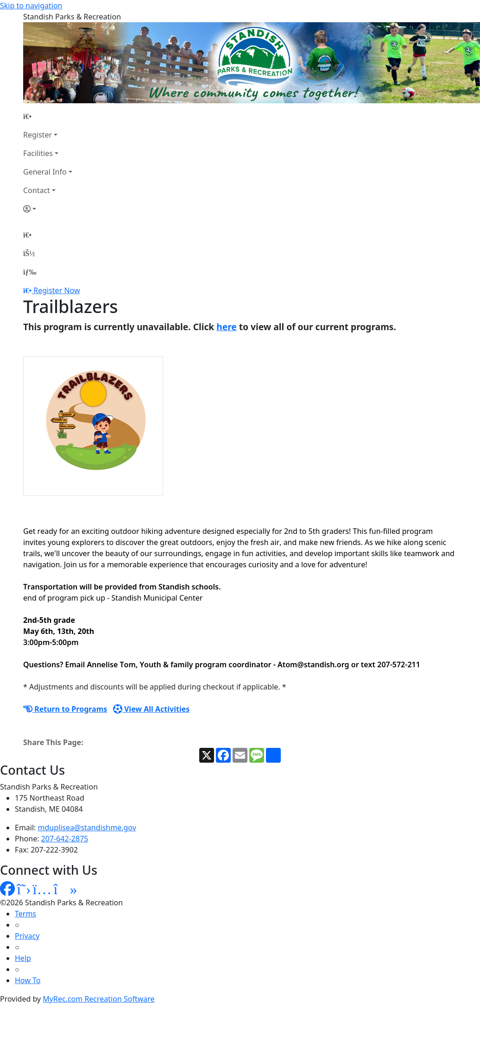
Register (37, 135)
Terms (25, 914)
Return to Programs (65, 709)
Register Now (56, 290)
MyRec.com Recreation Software (98, 999)
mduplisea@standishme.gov (87, 827)
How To (27, 980)
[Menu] (29, 272)
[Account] (47, 209)
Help (23, 958)
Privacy (27, 936)
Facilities (38, 153)
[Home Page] (47, 116)
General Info (45, 172)
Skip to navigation (31, 5)
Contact (36, 190)
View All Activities (151, 709)
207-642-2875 (64, 839)
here (226, 326)
